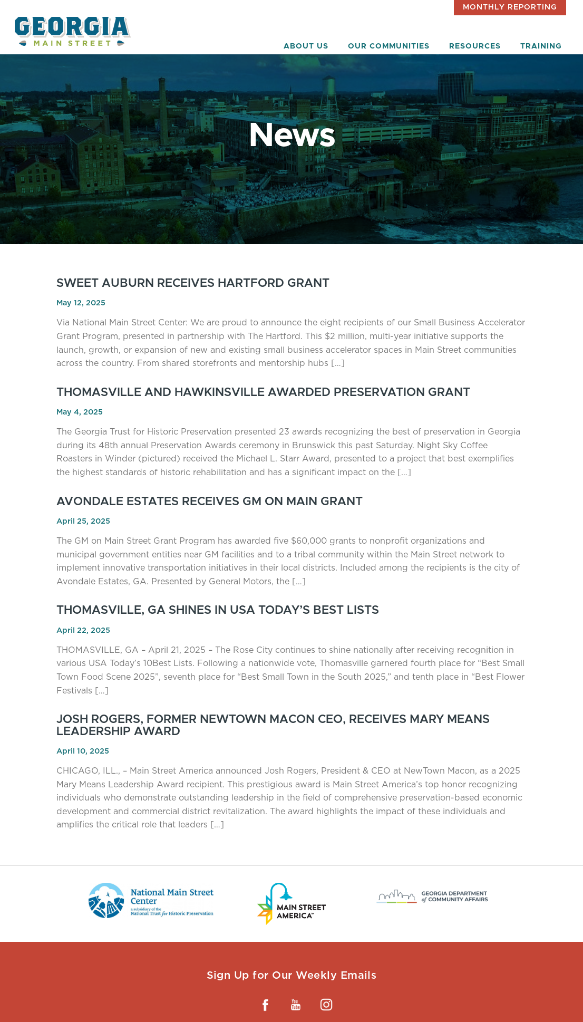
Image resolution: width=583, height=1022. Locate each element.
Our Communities (389, 46)
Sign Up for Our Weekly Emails (292, 975)
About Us (306, 46)
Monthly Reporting (510, 7)
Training (541, 46)
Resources (475, 46)
